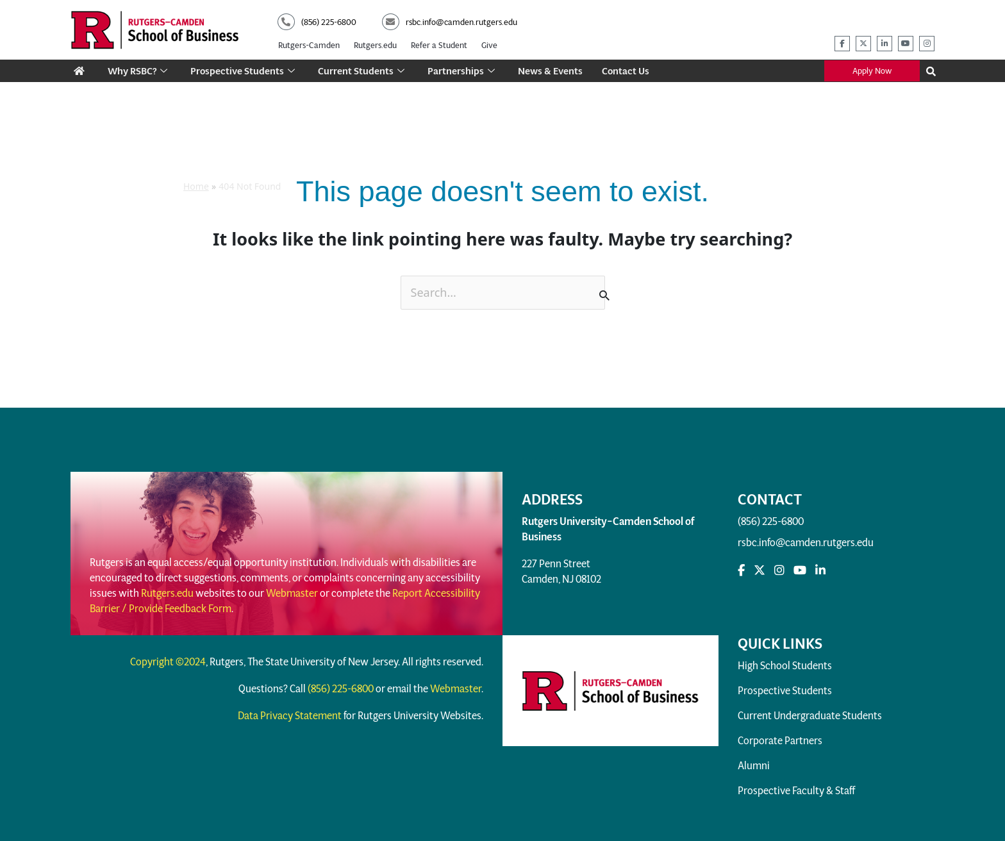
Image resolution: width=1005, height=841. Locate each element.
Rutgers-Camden (309, 41)
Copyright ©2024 (168, 656)
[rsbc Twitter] (759, 564)
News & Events (551, 65)
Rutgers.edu (375, 41)
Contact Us (627, 65)
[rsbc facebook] (842, 38)
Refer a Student (439, 41)
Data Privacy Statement (290, 710)
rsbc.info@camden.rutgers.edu (806, 536)
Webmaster (292, 587)
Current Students (362, 65)
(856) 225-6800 (771, 515)
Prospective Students (244, 65)
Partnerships (462, 65)
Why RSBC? (138, 65)
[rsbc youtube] (905, 38)
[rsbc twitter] (863, 38)
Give (489, 41)
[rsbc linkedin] (884, 38)
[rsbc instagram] (926, 38)
